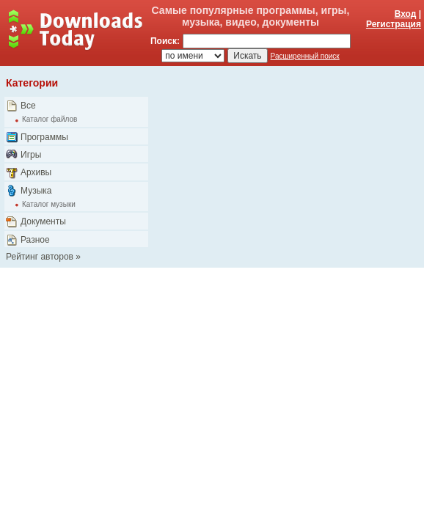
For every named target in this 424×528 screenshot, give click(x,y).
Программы (44, 137)
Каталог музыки (49, 204)
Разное (35, 240)
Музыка (36, 191)
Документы (43, 221)
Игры (31, 155)
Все (28, 105)
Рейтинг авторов (39, 257)
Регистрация (393, 24)
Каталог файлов (49, 119)
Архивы (36, 172)
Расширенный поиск (305, 56)
